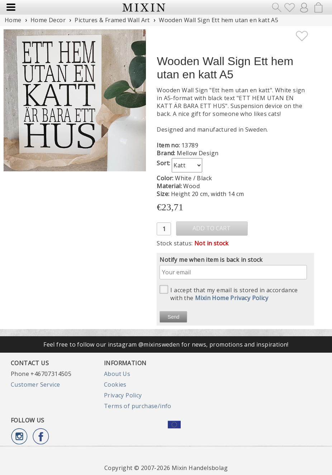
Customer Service (35, 384)
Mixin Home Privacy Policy (231, 298)
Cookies (115, 384)
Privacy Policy (123, 395)
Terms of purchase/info (137, 406)
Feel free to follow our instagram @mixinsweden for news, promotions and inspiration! (166, 344)
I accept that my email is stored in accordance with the (229, 293)
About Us (117, 374)
